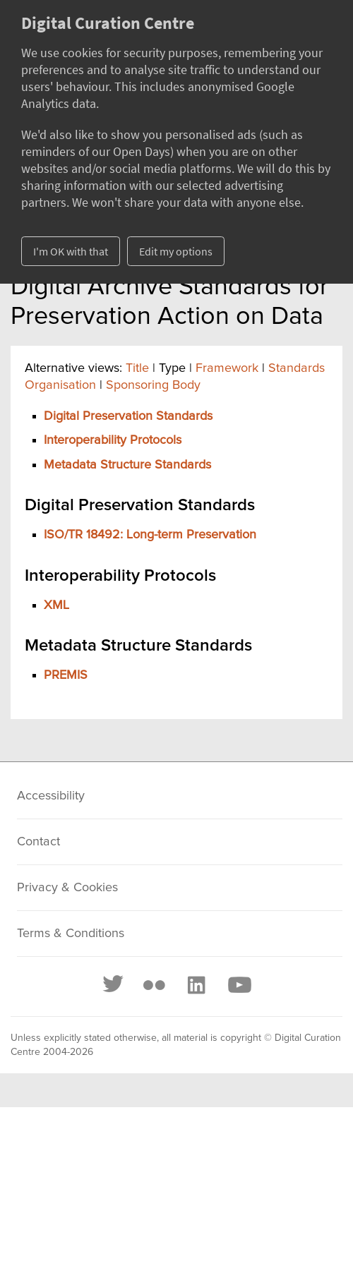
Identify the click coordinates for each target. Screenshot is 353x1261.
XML (56, 605)
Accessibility (51, 796)
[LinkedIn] (195, 985)
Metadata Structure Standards (127, 465)
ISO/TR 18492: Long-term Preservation (150, 535)
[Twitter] (113, 985)
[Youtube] (238, 985)
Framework (227, 368)
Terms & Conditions (70, 933)
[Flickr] (154, 985)
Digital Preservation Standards (128, 416)
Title (137, 368)
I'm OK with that (70, 251)
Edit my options (176, 251)
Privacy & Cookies (67, 887)
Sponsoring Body (153, 385)
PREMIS (66, 675)
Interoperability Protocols (112, 440)
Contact (38, 841)
